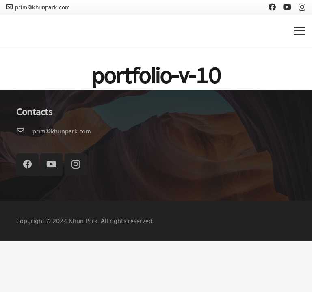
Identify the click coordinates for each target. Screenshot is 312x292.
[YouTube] (287, 7)
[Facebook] (272, 7)
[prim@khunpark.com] (24, 131)
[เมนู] (300, 31)
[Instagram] (302, 7)
